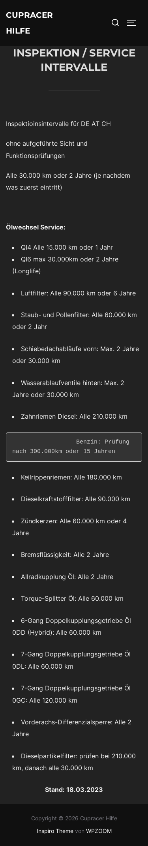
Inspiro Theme (55, 830)
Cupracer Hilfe (29, 23)
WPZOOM (99, 830)
